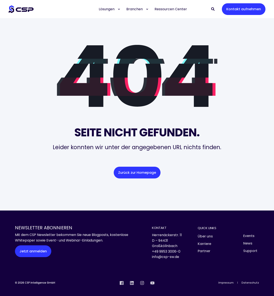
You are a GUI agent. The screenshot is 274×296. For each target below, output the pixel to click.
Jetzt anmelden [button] (33, 251)
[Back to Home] (21, 9)
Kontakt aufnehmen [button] (243, 9)
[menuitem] (119, 9)
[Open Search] (213, 8)
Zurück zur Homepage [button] (137, 172)
